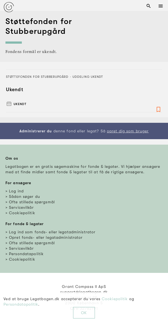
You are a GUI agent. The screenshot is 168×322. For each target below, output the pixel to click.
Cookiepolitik (115, 299)
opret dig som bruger (128, 131)
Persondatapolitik (21, 304)
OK (84, 313)
